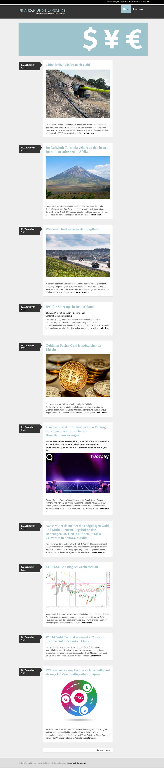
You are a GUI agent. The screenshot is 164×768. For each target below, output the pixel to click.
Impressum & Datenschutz (76, 763)
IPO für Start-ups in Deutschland (70, 306)
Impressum (138, 9)
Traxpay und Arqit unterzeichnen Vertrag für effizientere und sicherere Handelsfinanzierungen (76, 431)
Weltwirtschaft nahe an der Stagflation (73, 229)
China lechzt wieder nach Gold (68, 65)
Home (125, 9)
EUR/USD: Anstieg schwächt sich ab (72, 567)
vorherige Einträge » (102, 750)
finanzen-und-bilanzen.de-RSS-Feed (134, 2)
